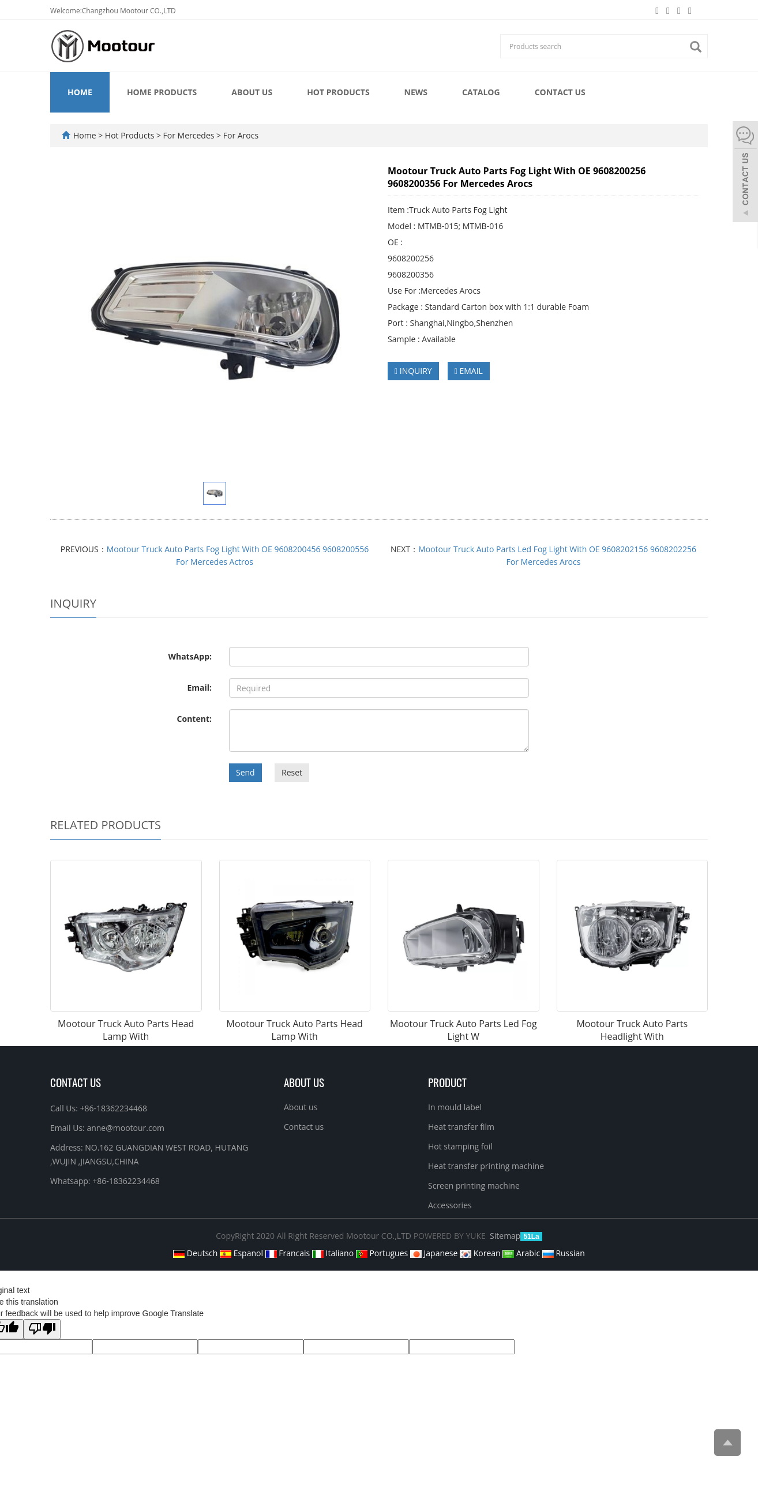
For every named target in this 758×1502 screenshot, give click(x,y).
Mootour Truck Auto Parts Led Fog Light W (463, 1030)
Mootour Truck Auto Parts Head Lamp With (126, 1030)
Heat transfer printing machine (486, 1165)
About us (251, 92)
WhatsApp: (190, 656)
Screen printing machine (474, 1185)
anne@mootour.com (125, 1127)
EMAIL (469, 370)
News (415, 92)
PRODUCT (447, 1082)
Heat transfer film (461, 1126)
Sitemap (505, 1235)
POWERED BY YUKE (451, 1235)
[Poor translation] (42, 1329)
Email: (199, 687)
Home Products (162, 92)
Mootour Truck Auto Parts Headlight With (632, 1030)
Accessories (450, 1205)
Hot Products (338, 92)
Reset (292, 772)
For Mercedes (188, 135)
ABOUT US (304, 1082)
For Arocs (239, 135)
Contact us (560, 92)
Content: (194, 718)
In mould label (455, 1107)
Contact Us (75, 1082)
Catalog (481, 92)
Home (79, 92)
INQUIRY (413, 370)
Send (245, 772)
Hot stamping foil (460, 1146)
